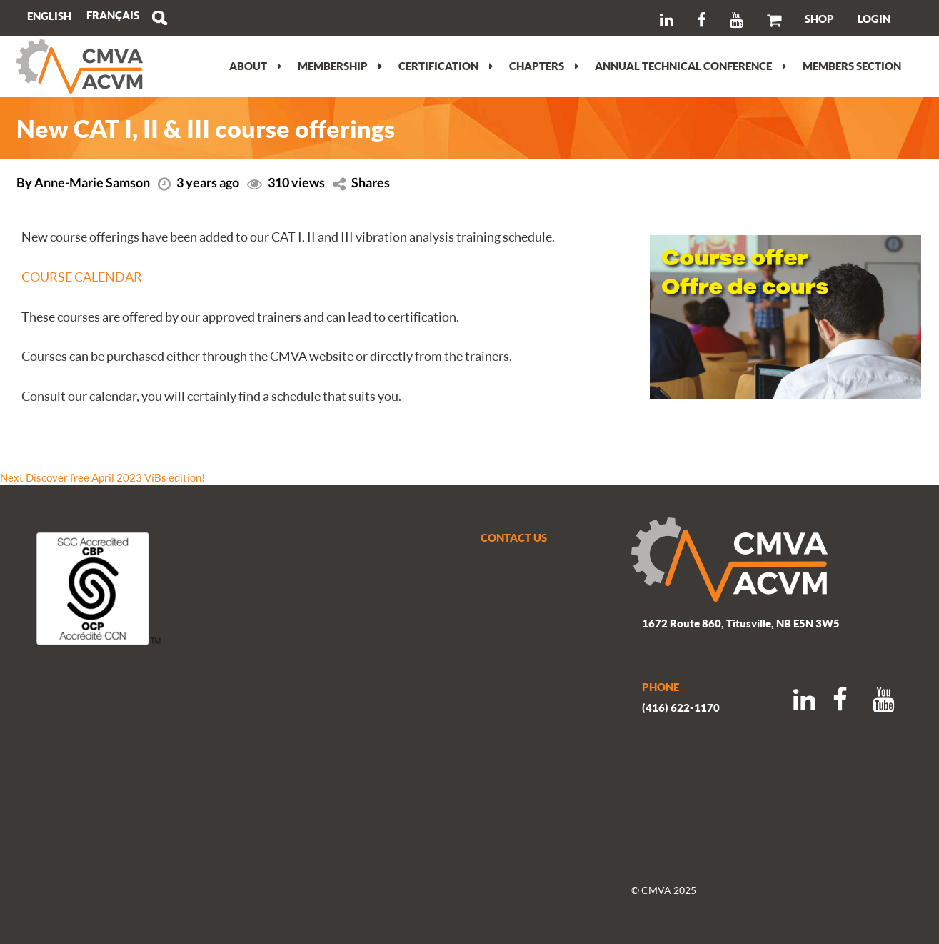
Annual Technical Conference (690, 65)
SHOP (819, 18)
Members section (852, 65)
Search (159, 18)
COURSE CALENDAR (81, 276)
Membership (340, 65)
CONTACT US (514, 537)
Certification (445, 65)
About (255, 65)
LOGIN (874, 18)
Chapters (543, 65)
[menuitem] (112, 15)
